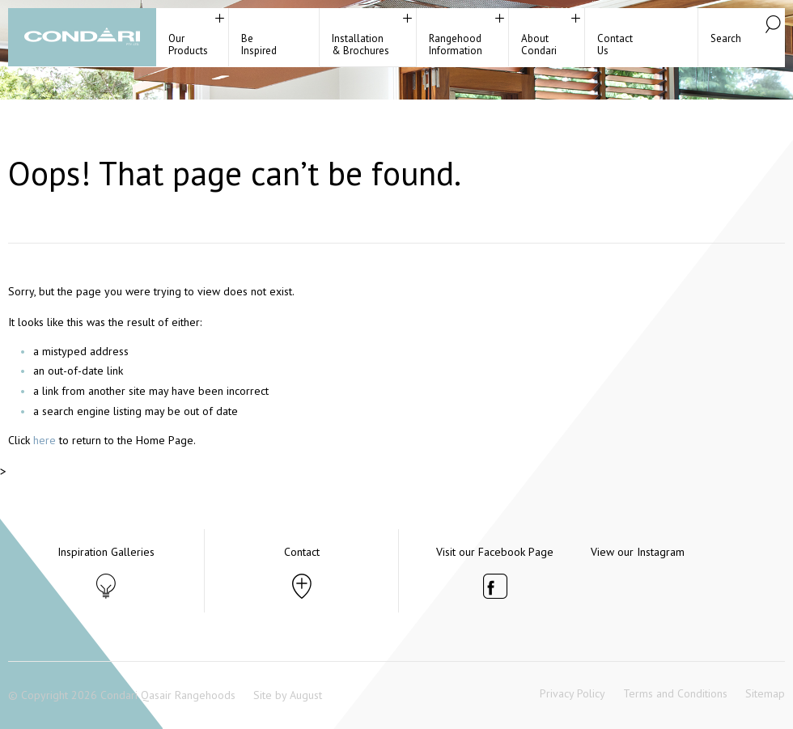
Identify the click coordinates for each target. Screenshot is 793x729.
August (306, 695)
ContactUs (615, 44)
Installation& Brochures (360, 44)
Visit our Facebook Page (494, 552)
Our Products (188, 44)
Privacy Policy (572, 693)
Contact (302, 552)
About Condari (539, 44)
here (44, 440)
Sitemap (765, 693)
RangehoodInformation (455, 44)
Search (725, 38)
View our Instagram (638, 552)
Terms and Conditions (675, 693)
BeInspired (259, 44)
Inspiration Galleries (106, 552)
